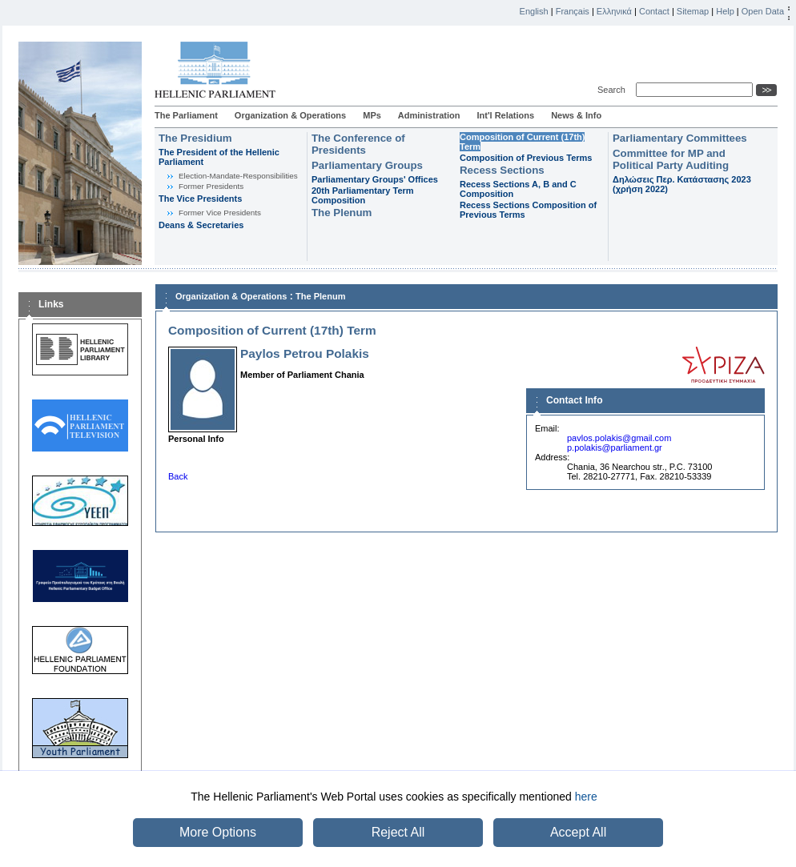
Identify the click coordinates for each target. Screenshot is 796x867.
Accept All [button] (578, 832)
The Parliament (186, 115)
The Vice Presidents (200, 198)
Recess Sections (502, 170)
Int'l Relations (505, 115)
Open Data (763, 11)
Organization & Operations (290, 115)
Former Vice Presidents (220, 212)
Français (572, 11)
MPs (372, 115)
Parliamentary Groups (367, 165)
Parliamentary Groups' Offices (375, 179)
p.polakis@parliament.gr (614, 447)
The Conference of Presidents (358, 144)
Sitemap (693, 11)
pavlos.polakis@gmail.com (619, 438)
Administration (429, 115)
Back (177, 476)
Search (613, 89)
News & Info (576, 115)
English (534, 11)
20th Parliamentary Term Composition (363, 195)
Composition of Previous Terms (526, 158)
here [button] (586, 796)
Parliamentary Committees (680, 138)
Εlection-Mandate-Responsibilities (238, 175)
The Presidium (195, 138)
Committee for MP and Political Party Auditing (671, 159)
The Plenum (342, 213)
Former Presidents (211, 186)
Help (725, 11)
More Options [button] (217, 832)
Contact (654, 11)
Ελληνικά (614, 11)
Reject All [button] (398, 832)
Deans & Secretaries (201, 225)
